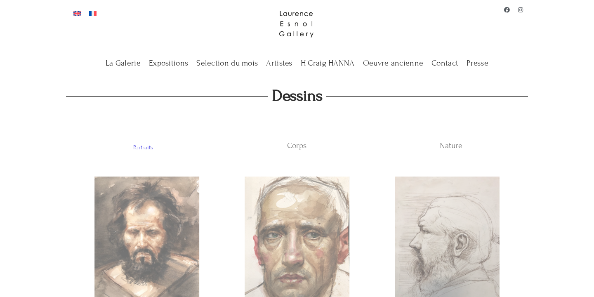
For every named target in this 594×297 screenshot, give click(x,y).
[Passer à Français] (93, 13)
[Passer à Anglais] (77, 13)
